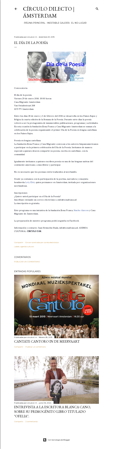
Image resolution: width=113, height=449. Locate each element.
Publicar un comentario (27, 262)
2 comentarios (31, 421)
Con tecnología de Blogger (56, 440)
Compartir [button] (18, 242)
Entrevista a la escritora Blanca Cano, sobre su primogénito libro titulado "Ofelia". (52, 411)
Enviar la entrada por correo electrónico (42, 242)
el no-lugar (77, 23)
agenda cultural (27, 246)
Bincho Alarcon (81, 210)
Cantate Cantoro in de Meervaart (47, 341)
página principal (33, 23)
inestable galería (57, 23)
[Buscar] (97, 8)
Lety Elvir (30, 182)
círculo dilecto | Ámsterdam (48, 12)
